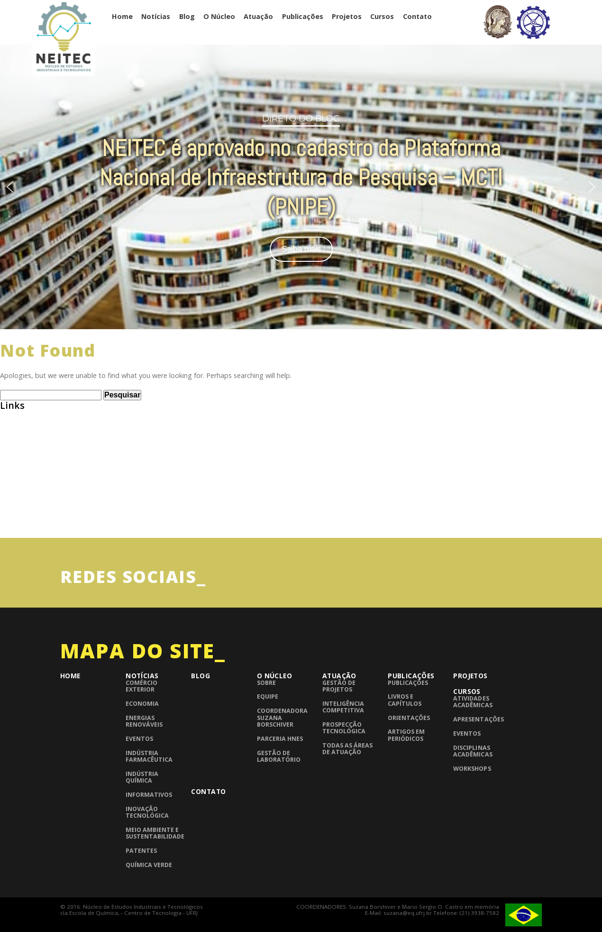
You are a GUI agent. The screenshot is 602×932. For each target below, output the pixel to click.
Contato (417, 16)
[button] (10, 186)
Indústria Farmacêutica (149, 756)
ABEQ (9, 414)
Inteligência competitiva (343, 707)
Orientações (409, 718)
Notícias (155, 16)
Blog (187, 16)
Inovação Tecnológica (147, 812)
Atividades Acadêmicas (472, 701)
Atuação (258, 16)
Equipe (267, 696)
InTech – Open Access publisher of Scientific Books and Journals (108, 504)
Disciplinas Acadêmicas (472, 751)
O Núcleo (219, 16)
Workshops (472, 769)
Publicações (302, 16)
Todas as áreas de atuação (347, 748)
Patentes (141, 851)
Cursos (382, 16)
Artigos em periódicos (406, 735)
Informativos (149, 795)
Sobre (266, 683)
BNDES (11, 450)
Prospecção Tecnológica (343, 727)
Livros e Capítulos (404, 699)
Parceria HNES (280, 739)
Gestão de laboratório (279, 756)
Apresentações (478, 719)
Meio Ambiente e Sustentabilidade (155, 833)
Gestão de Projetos (339, 686)
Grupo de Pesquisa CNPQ (41, 486)
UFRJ (7, 522)
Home (122, 16)
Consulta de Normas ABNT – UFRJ (56, 468)
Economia (142, 704)
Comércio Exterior (141, 686)
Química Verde (149, 865)
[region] (301, 186)
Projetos (347, 16)
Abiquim (14, 432)
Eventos (139, 739)
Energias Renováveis (144, 721)
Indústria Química (142, 777)
